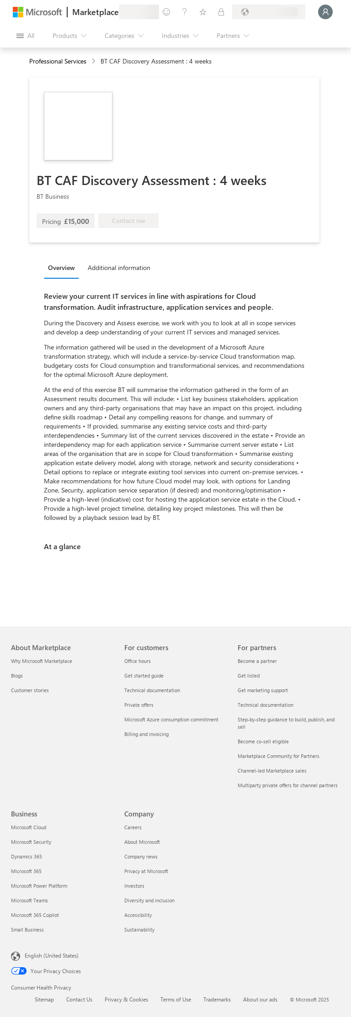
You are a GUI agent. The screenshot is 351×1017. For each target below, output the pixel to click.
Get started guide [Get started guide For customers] (144, 675)
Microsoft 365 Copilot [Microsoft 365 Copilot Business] (35, 914)
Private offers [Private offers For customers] (139, 704)
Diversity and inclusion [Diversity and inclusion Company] (149, 900)
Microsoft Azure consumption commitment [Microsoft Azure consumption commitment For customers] (171, 719)
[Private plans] (221, 12)
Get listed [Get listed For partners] (249, 675)
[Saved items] (203, 12)
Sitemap (44, 999)
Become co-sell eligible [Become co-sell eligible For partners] (263, 741)
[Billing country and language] (268, 12)
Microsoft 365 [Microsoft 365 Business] (26, 871)
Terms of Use (175, 999)
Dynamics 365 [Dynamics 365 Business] (26, 856)
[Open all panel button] (25, 36)
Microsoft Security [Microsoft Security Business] (31, 841)
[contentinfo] (94, 61)
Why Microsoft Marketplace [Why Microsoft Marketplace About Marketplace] (41, 660)
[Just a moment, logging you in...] (325, 12)
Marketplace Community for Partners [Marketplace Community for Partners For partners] (278, 755)
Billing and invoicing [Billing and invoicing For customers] (146, 734)
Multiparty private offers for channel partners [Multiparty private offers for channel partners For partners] (288, 785)
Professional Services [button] (57, 61)
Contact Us (79, 999)
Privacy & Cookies (126, 999)
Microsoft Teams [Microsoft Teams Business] (29, 900)
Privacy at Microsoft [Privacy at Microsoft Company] (146, 871)
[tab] (64, 267)
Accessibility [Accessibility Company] (138, 914)
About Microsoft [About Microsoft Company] (142, 841)
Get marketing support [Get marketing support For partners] (263, 690)
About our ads (260, 999)
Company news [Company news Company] (141, 856)
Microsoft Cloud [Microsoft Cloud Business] (28, 827)
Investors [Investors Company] (134, 885)
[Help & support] (184, 12)
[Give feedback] (166, 12)
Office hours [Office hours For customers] (137, 660)
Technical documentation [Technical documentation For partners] (265, 704)
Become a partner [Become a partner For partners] (257, 660)
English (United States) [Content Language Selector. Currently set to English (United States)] (52, 955)
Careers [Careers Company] (133, 827)
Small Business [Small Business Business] (27, 929)
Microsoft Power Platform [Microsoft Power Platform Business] (39, 885)
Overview (61, 267)
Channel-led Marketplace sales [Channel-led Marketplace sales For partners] (272, 770)
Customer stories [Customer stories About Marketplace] (30, 690)
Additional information (119, 267)
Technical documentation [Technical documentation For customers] (152, 690)
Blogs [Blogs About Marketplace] (17, 675)
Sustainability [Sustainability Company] (139, 929)
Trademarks (217, 999)
